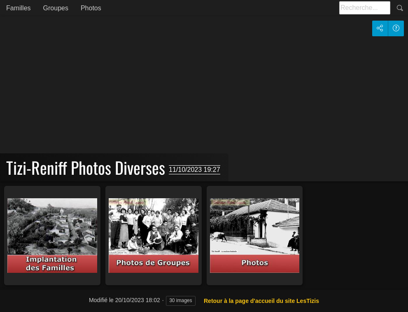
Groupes (55, 8)
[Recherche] (364, 7)
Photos (91, 8)
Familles (18, 8)
